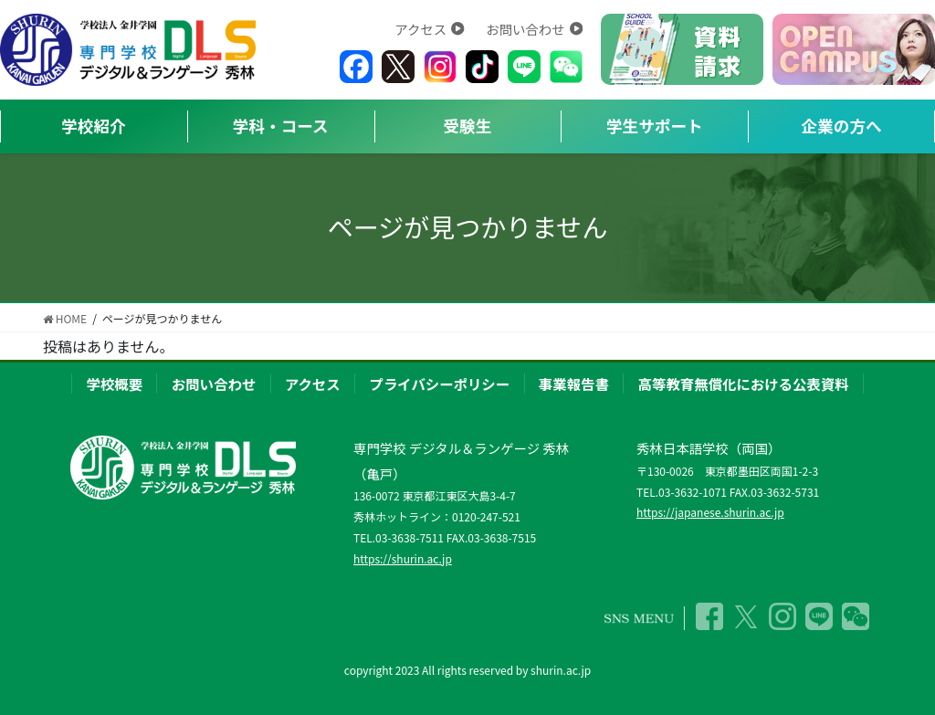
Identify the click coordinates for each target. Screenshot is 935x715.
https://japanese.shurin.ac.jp (710, 512)
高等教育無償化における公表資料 (743, 383)
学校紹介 (93, 125)
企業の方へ (842, 125)
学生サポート (654, 125)
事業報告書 (574, 383)
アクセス (429, 28)
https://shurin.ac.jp (402, 558)
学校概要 (114, 383)
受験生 (468, 125)
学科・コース (281, 125)
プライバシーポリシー (440, 383)
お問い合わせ (534, 28)
